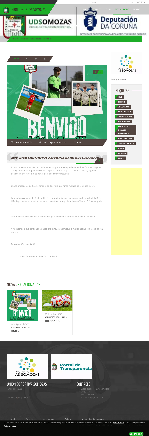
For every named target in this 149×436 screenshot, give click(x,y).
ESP (126, 2)
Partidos (29, 419)
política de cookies (118, 422)
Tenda (136, 9)
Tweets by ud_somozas (118, 79)
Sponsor (93, 2)
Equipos (97, 9)
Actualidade (122, 9)
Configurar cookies (10, 426)
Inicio (85, 9)
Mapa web (23, 397)
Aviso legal (12, 397)
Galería (68, 419)
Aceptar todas (136, 434)
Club (108, 9)
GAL (132, 2)
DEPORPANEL (139, 2)
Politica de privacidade (14, 409)
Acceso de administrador (93, 419)
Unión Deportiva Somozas (54, 142)
